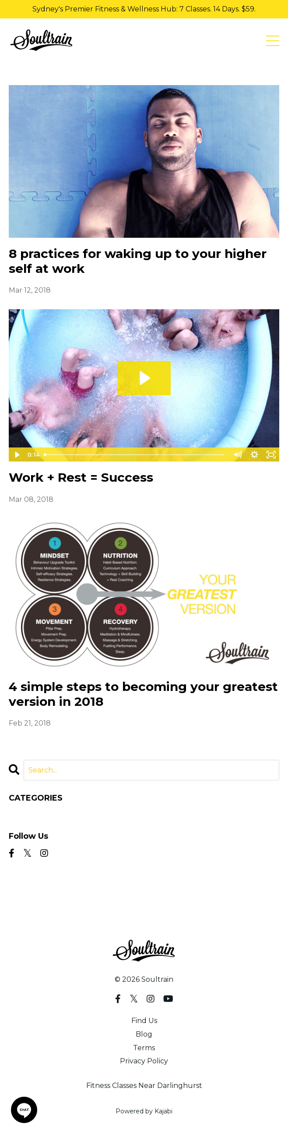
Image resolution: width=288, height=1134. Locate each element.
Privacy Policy (144, 1061)
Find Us (144, 1020)
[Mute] (237, 454)
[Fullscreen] (271, 454)
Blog (144, 1034)
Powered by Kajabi (144, 1111)
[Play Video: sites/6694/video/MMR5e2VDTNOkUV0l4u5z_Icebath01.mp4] (143, 378)
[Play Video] (16, 454)
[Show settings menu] (254, 454)
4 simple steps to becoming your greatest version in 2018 (143, 694)
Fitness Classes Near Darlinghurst (144, 1085)
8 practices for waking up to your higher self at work (138, 261)
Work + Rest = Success (81, 477)
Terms (144, 1048)
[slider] (135, 454)
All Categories (33, 813)
